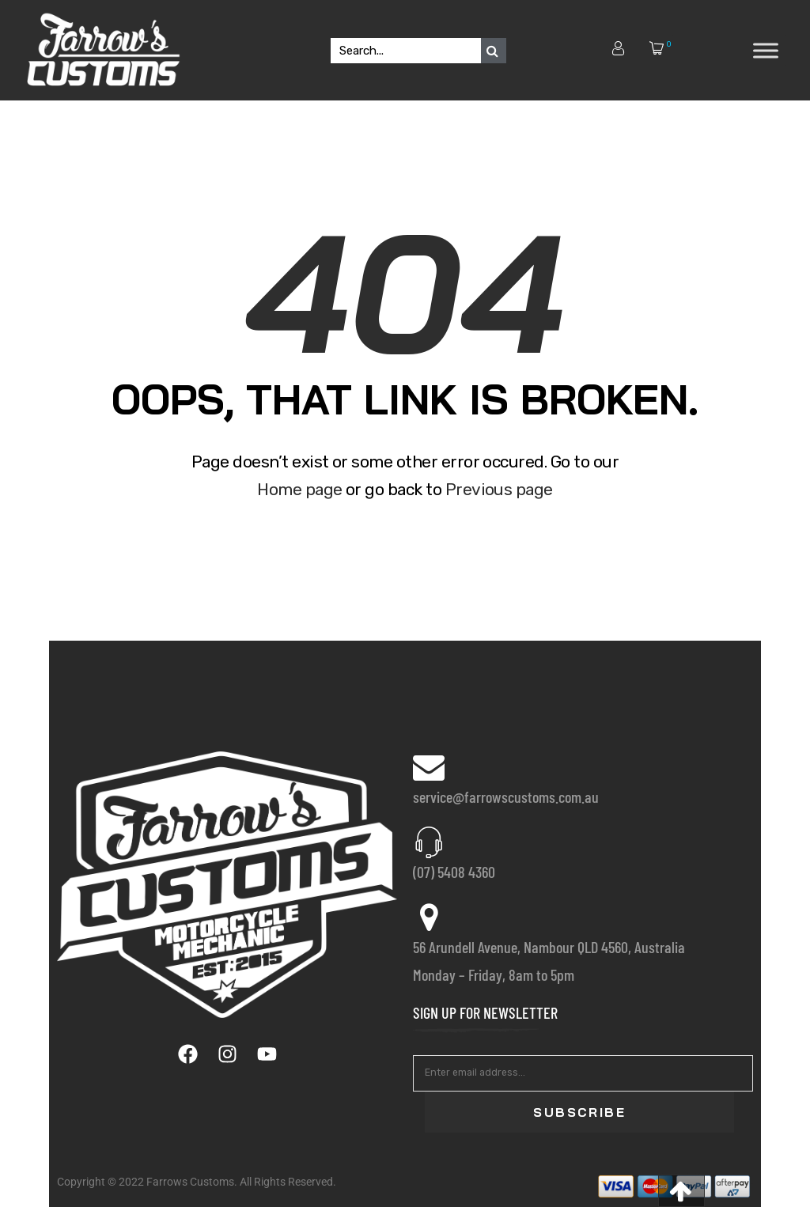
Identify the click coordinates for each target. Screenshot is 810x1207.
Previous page (499, 489)
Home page (299, 489)
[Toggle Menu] (765, 50)
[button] (681, 1191)
